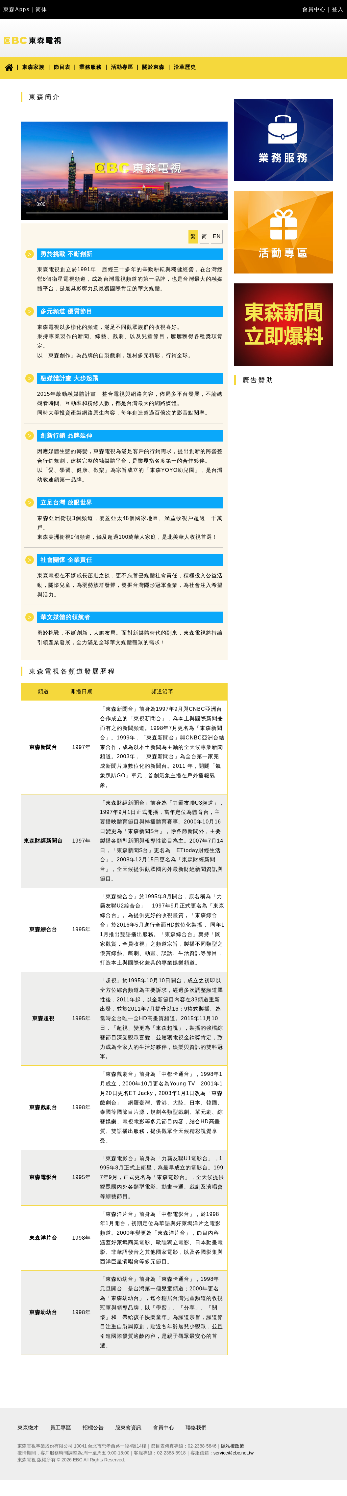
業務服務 (90, 67)
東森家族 (33, 67)
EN (217, 236)
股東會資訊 (128, 1427)
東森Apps (16, 9)
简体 (41, 9)
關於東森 (153, 67)
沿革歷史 (185, 67)
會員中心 (314, 9)
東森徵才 (27, 1427)
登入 (338, 9)
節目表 (62, 67)
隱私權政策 (232, 1446)
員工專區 (60, 1427)
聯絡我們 (196, 1427)
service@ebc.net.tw (233, 1452)
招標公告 (93, 1427)
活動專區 (122, 67)
